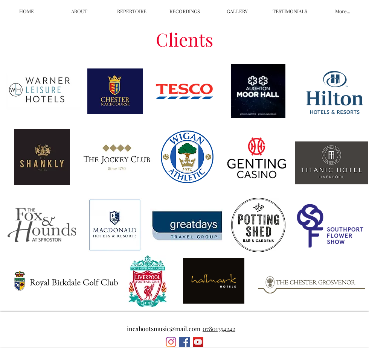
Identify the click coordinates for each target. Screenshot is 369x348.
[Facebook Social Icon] (184, 342)
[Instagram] (171, 342)
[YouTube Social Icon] (198, 342)
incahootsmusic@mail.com (163, 329)
